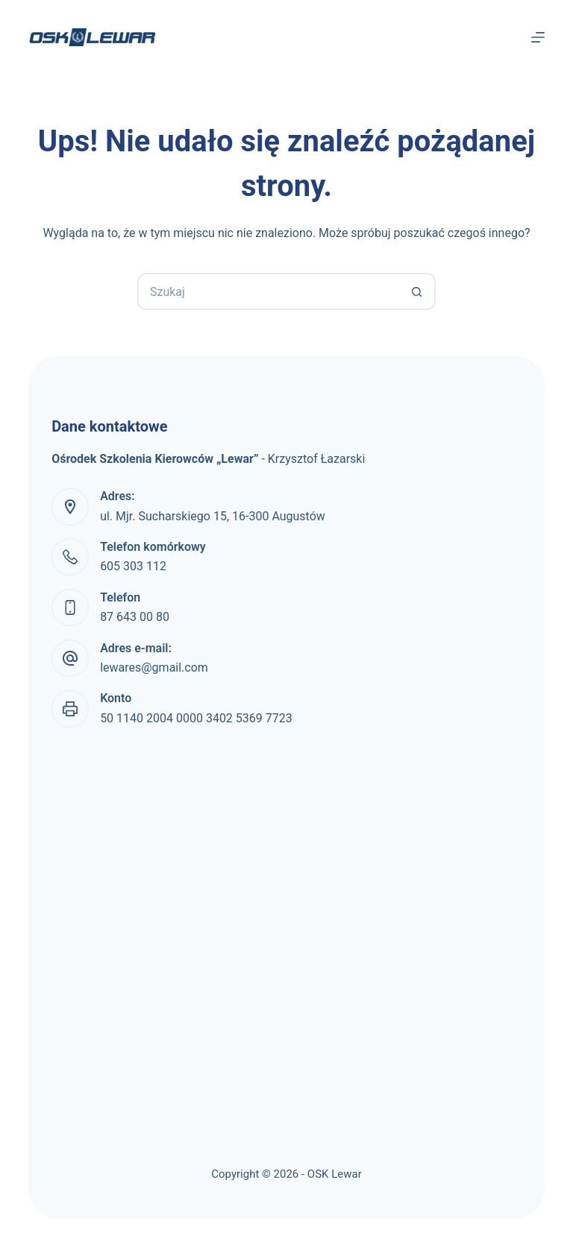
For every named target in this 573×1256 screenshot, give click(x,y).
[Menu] (538, 37)
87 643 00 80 (134, 617)
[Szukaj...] (267, 291)
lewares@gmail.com (154, 667)
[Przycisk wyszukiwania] (417, 291)
